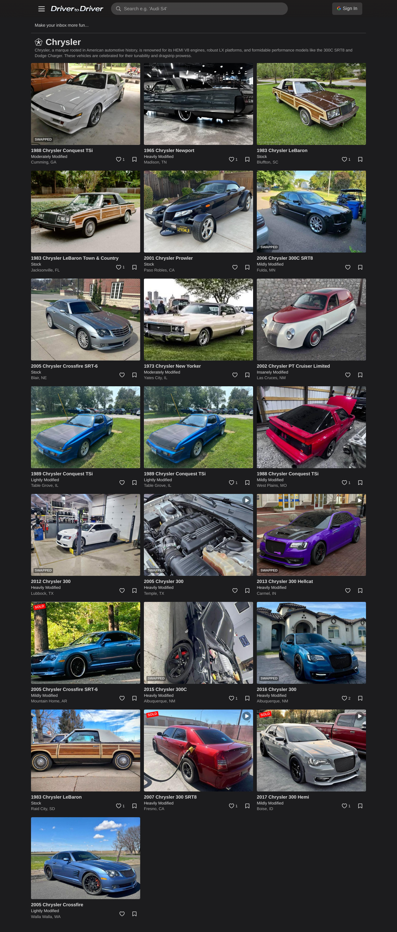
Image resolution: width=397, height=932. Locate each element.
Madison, (152, 162)
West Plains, (268, 485)
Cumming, (41, 162)
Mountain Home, (46, 701)
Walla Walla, (42, 916)
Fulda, (263, 270)
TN (164, 162)
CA (172, 270)
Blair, (36, 377)
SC (275, 162)
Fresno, (151, 808)
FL (57, 270)
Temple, (151, 593)
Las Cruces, (268, 377)
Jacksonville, (43, 270)
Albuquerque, (156, 701)
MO (283, 485)
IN (274, 593)
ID (271, 808)
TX (51, 593)
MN (272, 270)
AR (64, 701)
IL (165, 377)
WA (57, 916)
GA (53, 162)
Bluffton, (265, 162)
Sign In (347, 8)
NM (282, 377)
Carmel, (264, 593)
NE (44, 377)
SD (52, 808)
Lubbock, (39, 593)
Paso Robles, (156, 270)
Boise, (263, 808)
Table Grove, (43, 485)
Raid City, (40, 808)
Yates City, (154, 377)
